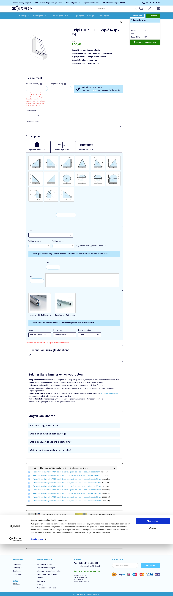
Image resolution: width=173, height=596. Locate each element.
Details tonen (37, 591)
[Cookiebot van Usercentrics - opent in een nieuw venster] (15, 591)
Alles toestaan (153, 573)
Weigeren (153, 580)
